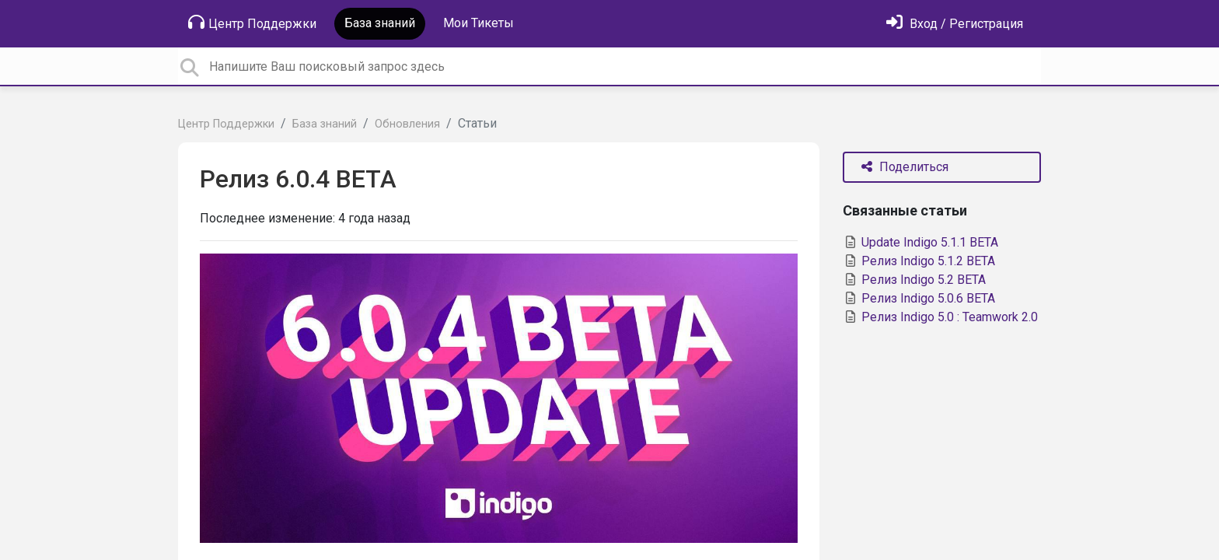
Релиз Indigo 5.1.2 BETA (919, 261)
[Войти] (954, 24)
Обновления (407, 124)
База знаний (379, 23)
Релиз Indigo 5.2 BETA (914, 279)
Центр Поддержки (252, 22)
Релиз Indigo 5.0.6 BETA (919, 298)
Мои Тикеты (478, 23)
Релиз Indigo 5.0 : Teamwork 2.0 (940, 317)
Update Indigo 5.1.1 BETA (920, 242)
